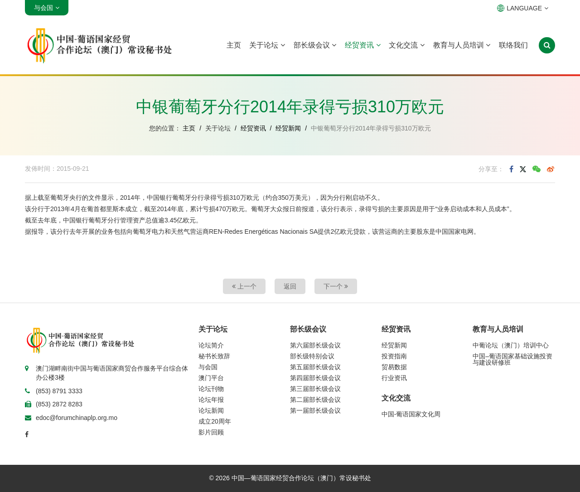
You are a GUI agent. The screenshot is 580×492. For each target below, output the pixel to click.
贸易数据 (394, 367)
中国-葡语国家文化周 (411, 414)
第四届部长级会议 (315, 377)
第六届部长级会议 (315, 345)
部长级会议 (315, 45)
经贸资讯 (362, 45)
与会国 (208, 367)
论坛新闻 (211, 410)
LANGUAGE (522, 8)
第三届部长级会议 (315, 388)
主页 (234, 45)
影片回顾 (211, 432)
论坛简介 (211, 345)
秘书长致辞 (214, 356)
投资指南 (394, 356)
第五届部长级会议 (315, 367)
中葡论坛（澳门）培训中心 (511, 345)
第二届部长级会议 (315, 399)
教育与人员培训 (461, 45)
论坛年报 (211, 399)
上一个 (244, 286)
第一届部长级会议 (315, 410)
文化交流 (406, 45)
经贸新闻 (288, 128)
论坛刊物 (211, 388)
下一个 (336, 286)
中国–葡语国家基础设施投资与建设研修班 (512, 359)
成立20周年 (214, 421)
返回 (290, 286)
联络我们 (513, 45)
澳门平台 (211, 377)
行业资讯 (394, 377)
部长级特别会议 (312, 356)
